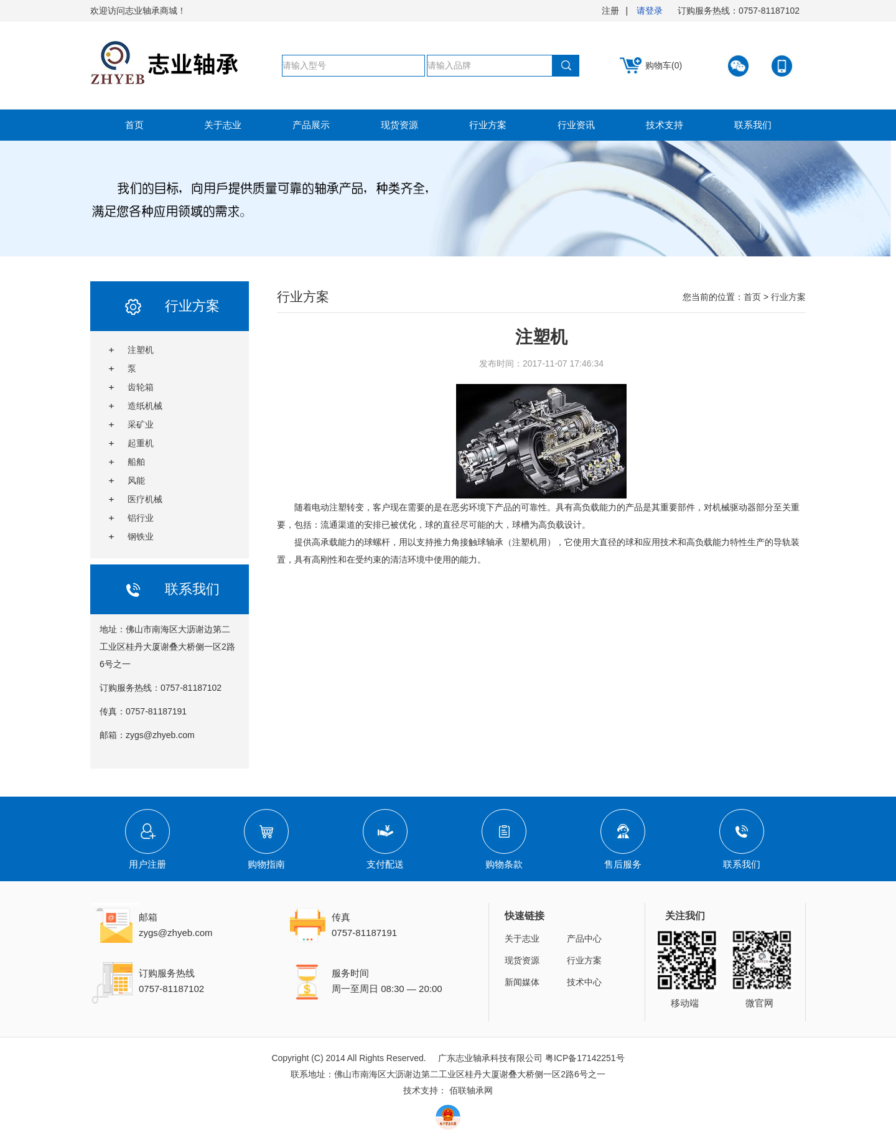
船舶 (136, 462)
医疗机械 (145, 499)
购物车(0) (663, 65)
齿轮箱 (141, 387)
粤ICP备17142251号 (585, 1058)
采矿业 (141, 424)
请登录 (650, 11)
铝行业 (141, 518)
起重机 (141, 443)
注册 (610, 11)
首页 (134, 124)
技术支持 (664, 124)
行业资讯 (576, 124)
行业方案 (487, 124)
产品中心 (584, 938)
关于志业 (222, 124)
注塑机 (141, 350)
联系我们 (753, 124)
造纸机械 (145, 406)
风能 (136, 480)
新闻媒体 (522, 982)
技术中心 (584, 982)
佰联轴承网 (471, 1090)
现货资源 (399, 124)
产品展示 (311, 124)
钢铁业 (141, 536)
